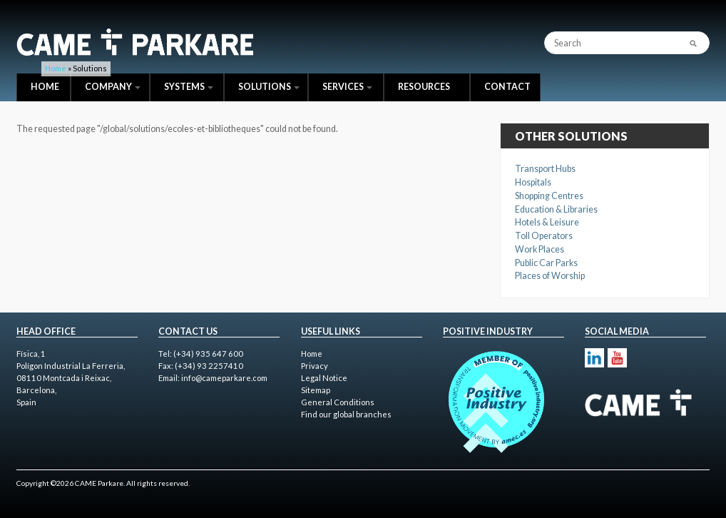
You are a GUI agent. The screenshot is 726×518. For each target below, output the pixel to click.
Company (112, 86)
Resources (424, 86)
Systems (188, 86)
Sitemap (315, 390)
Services (347, 86)
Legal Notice (324, 377)
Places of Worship (550, 275)
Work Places (539, 249)
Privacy (314, 365)
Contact (507, 86)
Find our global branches (346, 414)
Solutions (269, 86)
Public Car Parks (546, 263)
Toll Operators (544, 235)
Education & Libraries (556, 209)
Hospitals (533, 182)
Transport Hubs (545, 168)
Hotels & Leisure (547, 222)
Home (45, 86)
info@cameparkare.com (224, 377)
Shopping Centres (549, 196)
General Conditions (337, 402)
